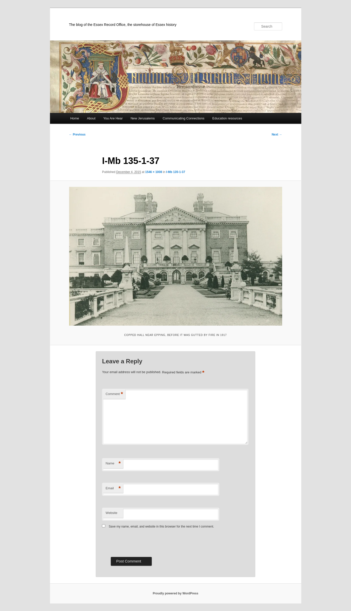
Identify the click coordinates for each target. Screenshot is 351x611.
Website (111, 513)
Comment (114, 394)
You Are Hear (113, 118)
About (91, 118)
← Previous (77, 134)
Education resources (227, 118)
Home (74, 118)
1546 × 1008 (153, 172)
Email (113, 488)
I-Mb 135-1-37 (175, 172)
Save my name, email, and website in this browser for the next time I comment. (161, 526)
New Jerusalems (143, 118)
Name (113, 463)
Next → (277, 134)
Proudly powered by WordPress (175, 593)
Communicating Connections (183, 118)
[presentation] (140, 542)
